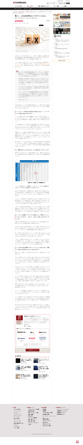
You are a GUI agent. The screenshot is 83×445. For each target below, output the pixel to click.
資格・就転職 (30, 414)
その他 (29, 424)
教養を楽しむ (16, 424)
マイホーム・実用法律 (32, 417)
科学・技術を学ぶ (17, 426)
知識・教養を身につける (43, 6)
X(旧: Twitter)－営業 (47, 425)
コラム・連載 (56, 6)
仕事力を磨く (16, 412)
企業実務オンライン (61, 412)
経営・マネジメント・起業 (33, 412)
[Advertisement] (23, 391)
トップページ (15, 11)
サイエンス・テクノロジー (33, 422)
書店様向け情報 (60, 0)
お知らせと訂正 (61, 60)
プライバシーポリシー (47, 420)
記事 (61, 3)
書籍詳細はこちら (32, 350)
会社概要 (44, 409)
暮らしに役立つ (30, 6)
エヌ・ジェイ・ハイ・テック (63, 409)
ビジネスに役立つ (19, 6)
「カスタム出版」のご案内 (48, 412)
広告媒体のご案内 (46, 414)
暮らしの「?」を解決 (27, 8)
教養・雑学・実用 (31, 421)
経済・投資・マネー (32, 419)
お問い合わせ (68, 0)
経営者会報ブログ (61, 414)
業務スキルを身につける (18, 415)
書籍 (64, 3)
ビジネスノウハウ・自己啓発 (33, 409)
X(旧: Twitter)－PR (47, 424)
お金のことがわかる (17, 8)
